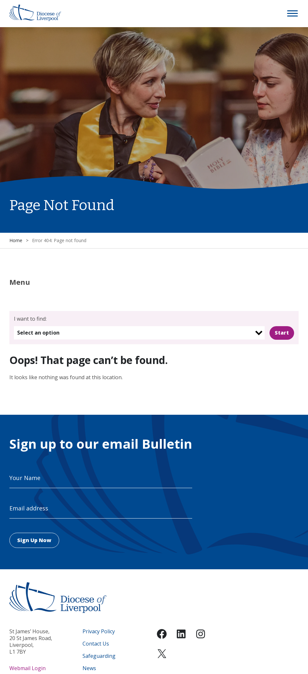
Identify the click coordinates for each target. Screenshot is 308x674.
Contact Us (95, 643)
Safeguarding (99, 656)
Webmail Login (27, 668)
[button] (293, 13)
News (89, 668)
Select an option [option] (38, 332)
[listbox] (139, 332)
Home (15, 240)
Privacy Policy (98, 631)
